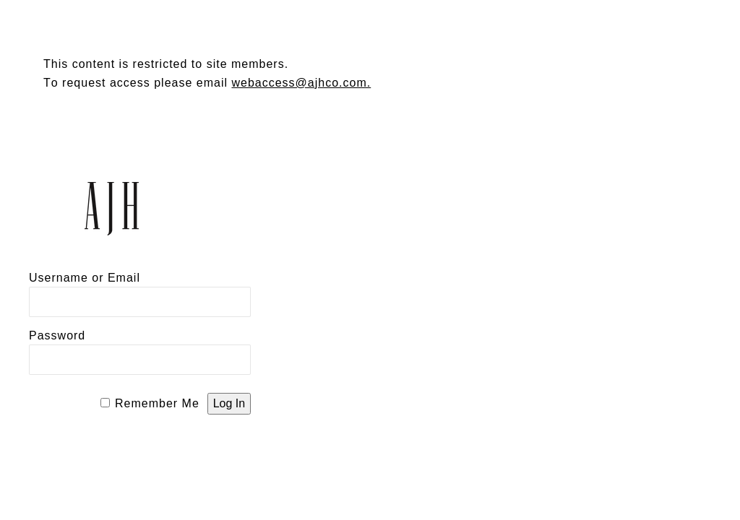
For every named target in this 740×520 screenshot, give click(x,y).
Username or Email (84, 278)
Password (57, 335)
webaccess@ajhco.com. (301, 83)
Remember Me (157, 403)
